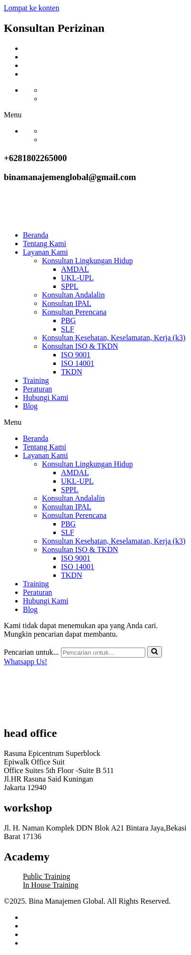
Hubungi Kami (46, 397)
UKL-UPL (77, 278)
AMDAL (75, 269)
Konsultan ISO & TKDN (80, 346)
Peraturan (37, 389)
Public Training (46, 876)
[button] (95, 115)
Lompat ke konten (31, 8)
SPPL (69, 286)
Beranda (35, 235)
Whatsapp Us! (25, 662)
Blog (30, 406)
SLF (67, 329)
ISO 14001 (77, 363)
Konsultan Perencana (74, 312)
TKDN (71, 372)
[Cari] (103, 653)
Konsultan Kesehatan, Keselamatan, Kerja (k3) (113, 338)
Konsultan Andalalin (73, 295)
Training (36, 380)
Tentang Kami (44, 243)
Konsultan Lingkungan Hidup (87, 261)
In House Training (50, 885)
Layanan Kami (45, 252)
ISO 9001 (75, 355)
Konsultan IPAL (66, 303)
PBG (68, 320)
